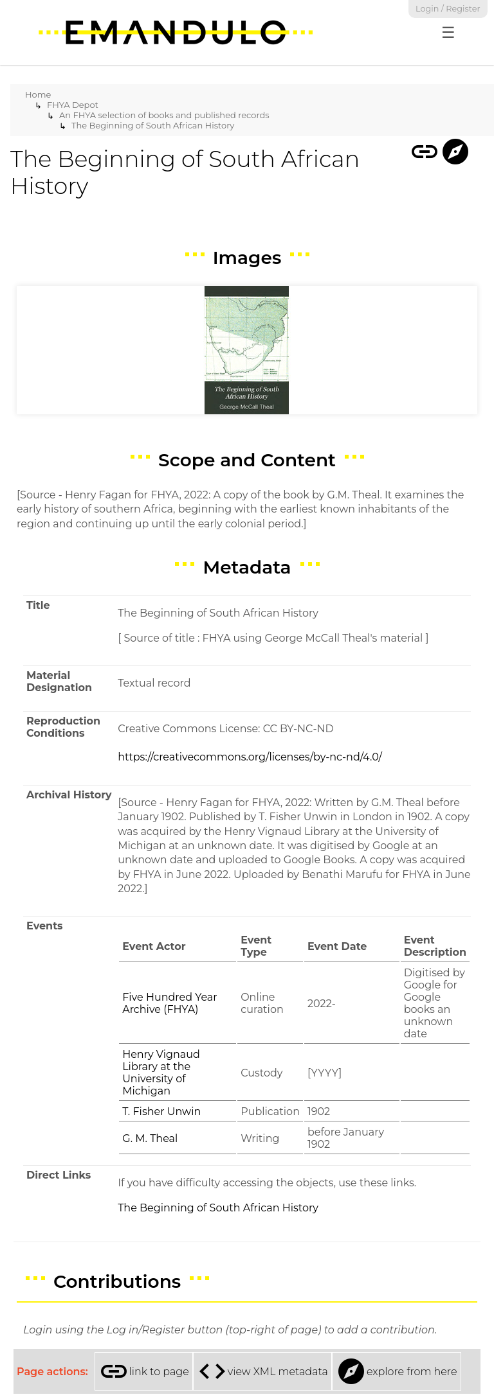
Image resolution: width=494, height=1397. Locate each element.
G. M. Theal (150, 1138)
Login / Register (448, 8)
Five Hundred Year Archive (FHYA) (169, 1003)
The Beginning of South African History (152, 125)
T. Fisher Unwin (161, 1111)
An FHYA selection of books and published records (164, 115)
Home (38, 94)
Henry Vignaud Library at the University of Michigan (161, 1072)
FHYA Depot (72, 105)
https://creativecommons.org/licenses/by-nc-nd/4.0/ (250, 757)
